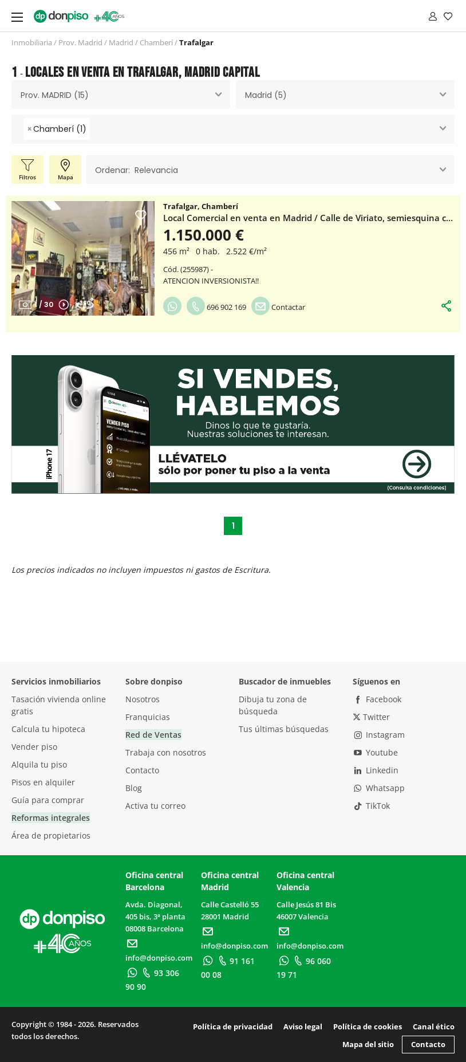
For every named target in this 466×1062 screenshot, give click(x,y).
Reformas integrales (50, 817)
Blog (133, 787)
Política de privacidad (233, 1026)
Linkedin (376, 770)
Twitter (371, 716)
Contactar (278, 307)
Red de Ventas (153, 734)
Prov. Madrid (80, 42)
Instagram (379, 734)
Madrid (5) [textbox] (266, 95)
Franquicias (147, 716)
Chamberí (156, 42)
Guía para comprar (47, 799)
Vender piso (34, 746)
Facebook (377, 699)
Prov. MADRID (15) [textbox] (55, 95)
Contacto (142, 770)
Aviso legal (302, 1026)
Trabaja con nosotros (165, 752)
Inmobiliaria (31, 42)
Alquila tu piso (39, 764)
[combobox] (120, 94)
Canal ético (434, 1026)
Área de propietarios (50, 835)
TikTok (371, 805)
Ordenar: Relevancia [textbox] (136, 170)
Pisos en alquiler (43, 782)
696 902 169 (216, 307)
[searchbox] (96, 129)
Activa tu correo (155, 805)
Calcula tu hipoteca (48, 728)
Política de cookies (367, 1026)
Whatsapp (379, 787)
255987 (195, 269)
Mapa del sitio (368, 1044)
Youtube (375, 752)
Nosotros (142, 699)
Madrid (121, 42)
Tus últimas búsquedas (284, 728)
